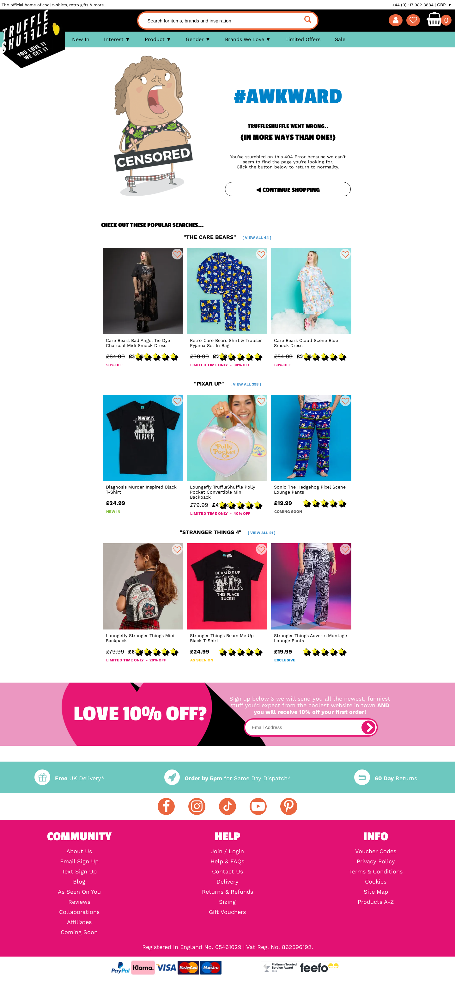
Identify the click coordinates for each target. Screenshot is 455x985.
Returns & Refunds (227, 892)
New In (80, 39)
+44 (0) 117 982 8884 (413, 5)
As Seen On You (79, 892)
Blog (79, 882)
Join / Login (227, 851)
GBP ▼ (444, 5)
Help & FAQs (227, 861)
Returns (385, 778)
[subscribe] (368, 727)
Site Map (376, 892)
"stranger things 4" (228, 532)
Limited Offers (302, 39)
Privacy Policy (376, 861)
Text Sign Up (79, 871)
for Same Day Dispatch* (227, 778)
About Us (79, 851)
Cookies (375, 882)
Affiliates (79, 922)
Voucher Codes (375, 851)
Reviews (79, 902)
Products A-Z (376, 902)
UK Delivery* (69, 778)
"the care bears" (227, 237)
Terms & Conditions (376, 871)
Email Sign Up (79, 861)
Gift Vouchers (227, 912)
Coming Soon (79, 932)
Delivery (227, 882)
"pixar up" (227, 383)
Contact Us (227, 871)
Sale (340, 39)
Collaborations (79, 912)
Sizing (227, 902)
